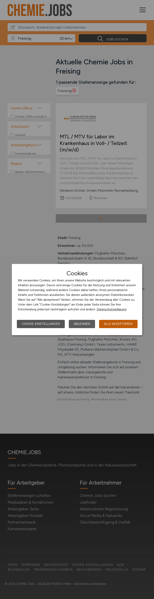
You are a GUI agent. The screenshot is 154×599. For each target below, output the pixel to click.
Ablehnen (82, 324)
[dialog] (77, 299)
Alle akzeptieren (118, 324)
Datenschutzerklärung (112, 309)
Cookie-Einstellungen (41, 324)
